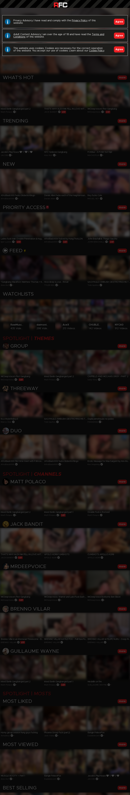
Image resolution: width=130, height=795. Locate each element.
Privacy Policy (80, 20)
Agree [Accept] (119, 22)
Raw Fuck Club (61, 5)
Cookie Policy (96, 50)
